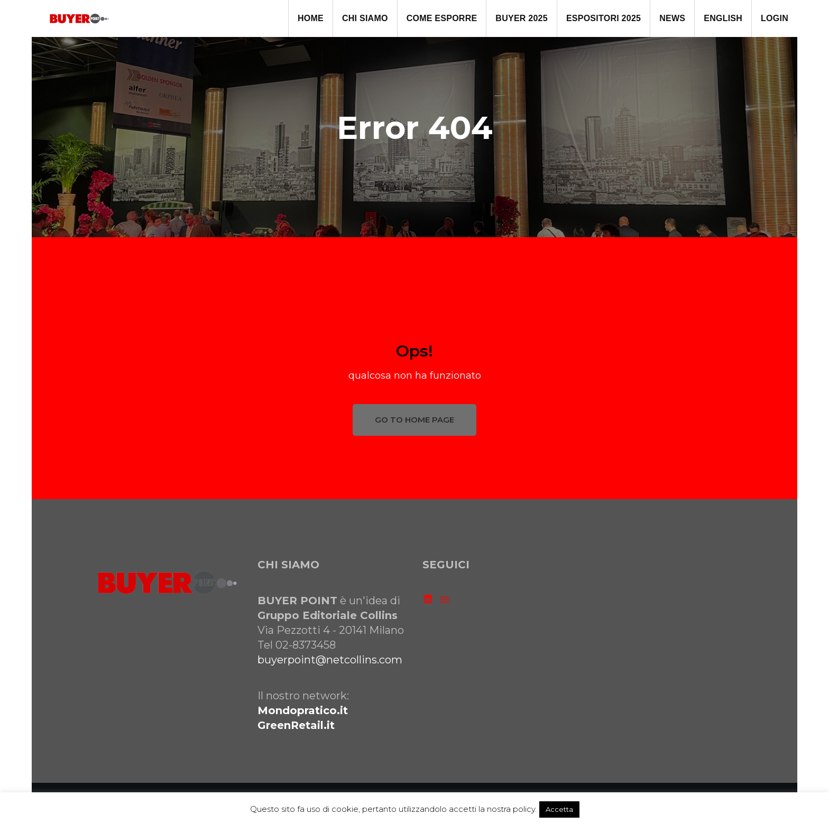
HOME (311, 18)
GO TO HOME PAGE (414, 420)
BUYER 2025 (521, 18)
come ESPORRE (442, 18)
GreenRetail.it (296, 725)
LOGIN (774, 18)
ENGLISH (723, 18)
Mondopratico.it (302, 710)
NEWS (672, 18)
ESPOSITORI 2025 (603, 18)
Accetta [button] (559, 809)
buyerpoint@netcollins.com (329, 659)
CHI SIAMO (365, 18)
